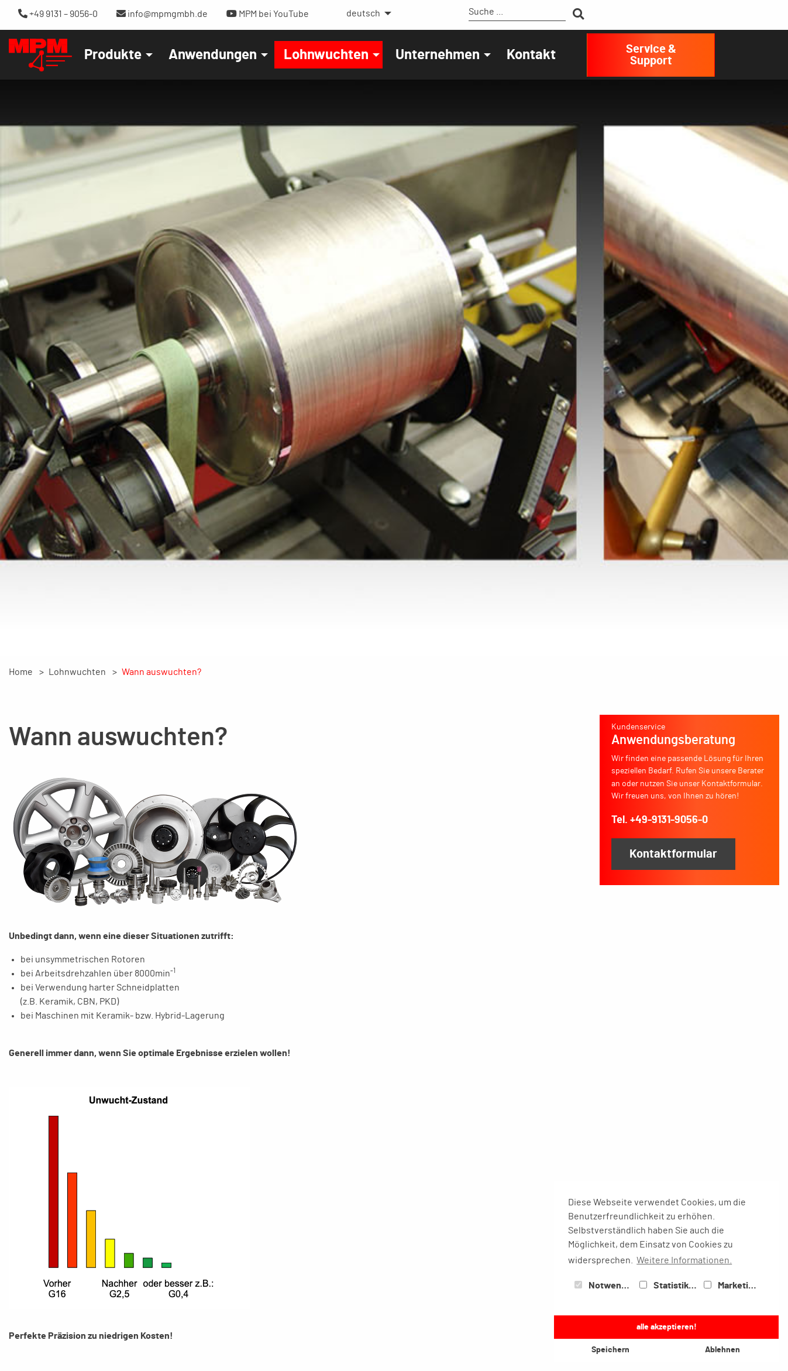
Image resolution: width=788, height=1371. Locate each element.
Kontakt (531, 55)
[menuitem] (365, 13)
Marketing (731, 1285)
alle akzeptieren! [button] (666, 1326)
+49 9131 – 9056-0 (58, 14)
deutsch (363, 13)
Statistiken (669, 1285)
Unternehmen (437, 55)
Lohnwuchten (326, 55)
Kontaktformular (673, 854)
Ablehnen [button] (722, 1349)
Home (21, 672)
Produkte (113, 55)
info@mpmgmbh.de (162, 14)
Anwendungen (212, 55)
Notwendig (604, 1285)
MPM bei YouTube (267, 14)
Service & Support (651, 55)
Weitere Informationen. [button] (684, 1260)
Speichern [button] (610, 1349)
